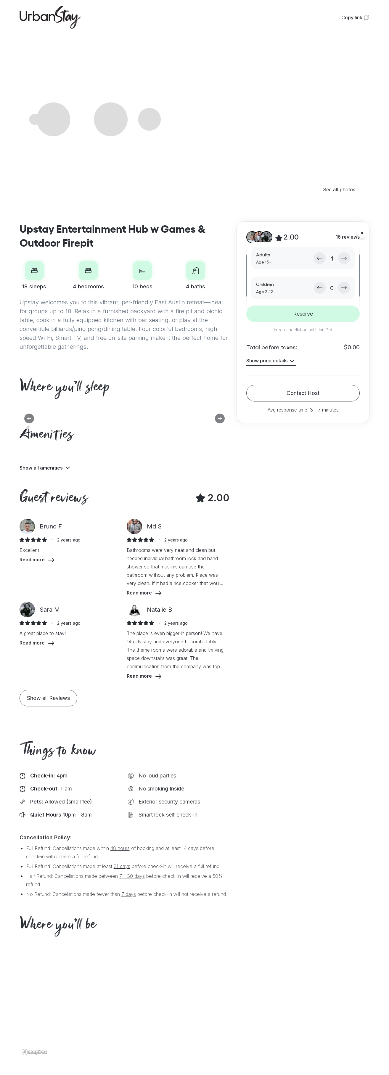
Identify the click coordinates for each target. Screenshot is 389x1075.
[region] (195, 1001)
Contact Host (303, 393)
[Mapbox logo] (34, 1052)
